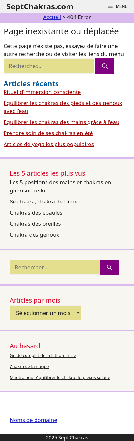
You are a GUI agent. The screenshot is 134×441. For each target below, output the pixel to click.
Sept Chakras (73, 437)
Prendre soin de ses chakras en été (48, 133)
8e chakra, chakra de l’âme (43, 201)
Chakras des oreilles (35, 223)
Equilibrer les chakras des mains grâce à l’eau (61, 122)
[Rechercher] (104, 66)
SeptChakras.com (40, 6)
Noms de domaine (33, 420)
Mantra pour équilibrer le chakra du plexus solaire (60, 377)
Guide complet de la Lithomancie (43, 355)
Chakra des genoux (34, 234)
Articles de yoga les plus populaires (49, 144)
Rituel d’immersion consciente (42, 92)
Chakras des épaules (36, 212)
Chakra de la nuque (29, 366)
